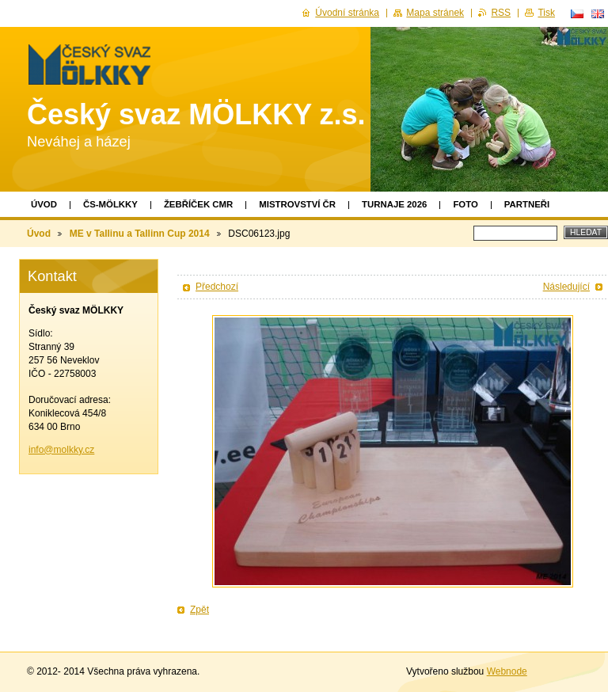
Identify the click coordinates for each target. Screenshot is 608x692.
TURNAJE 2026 (394, 204)
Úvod (44, 204)
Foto (465, 204)
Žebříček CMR (198, 204)
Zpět (199, 609)
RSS (501, 12)
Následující (566, 286)
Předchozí (217, 286)
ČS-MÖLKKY (110, 204)
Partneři (526, 204)
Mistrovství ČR (297, 204)
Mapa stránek (435, 12)
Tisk (546, 12)
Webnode (507, 671)
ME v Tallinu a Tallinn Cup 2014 (140, 233)
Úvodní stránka (347, 12)
